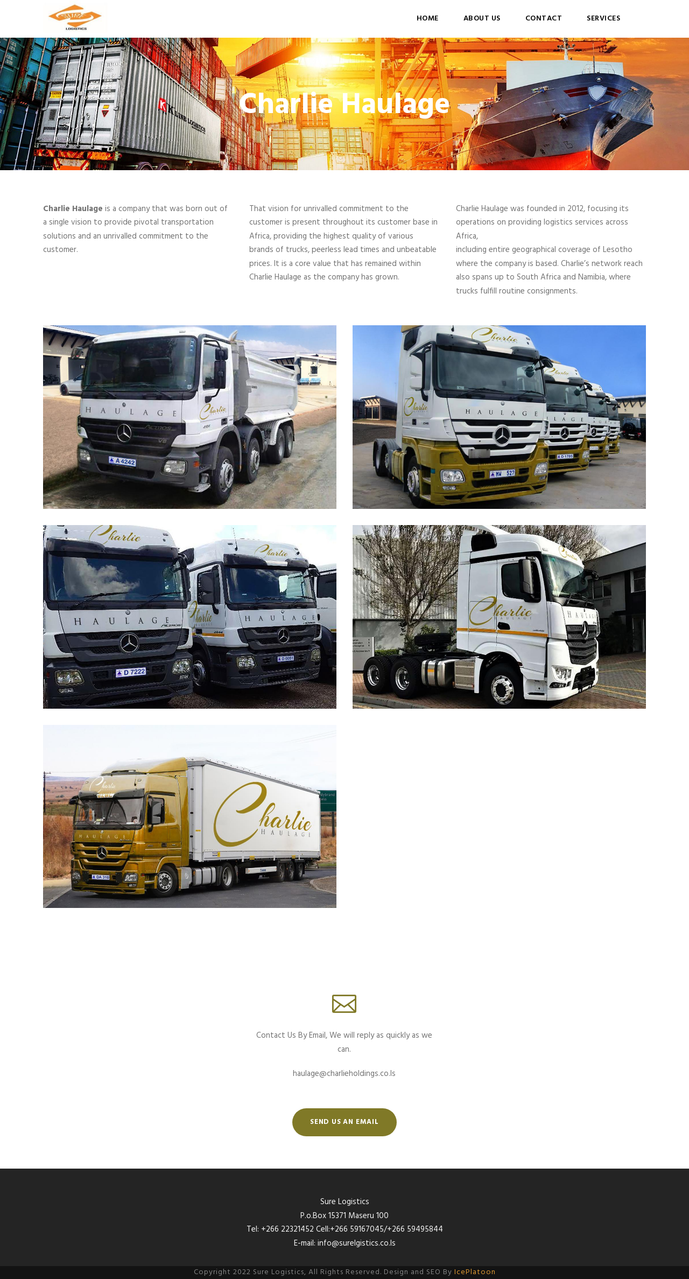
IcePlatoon (475, 1272)
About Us (482, 18)
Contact (544, 18)
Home (428, 18)
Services (603, 18)
